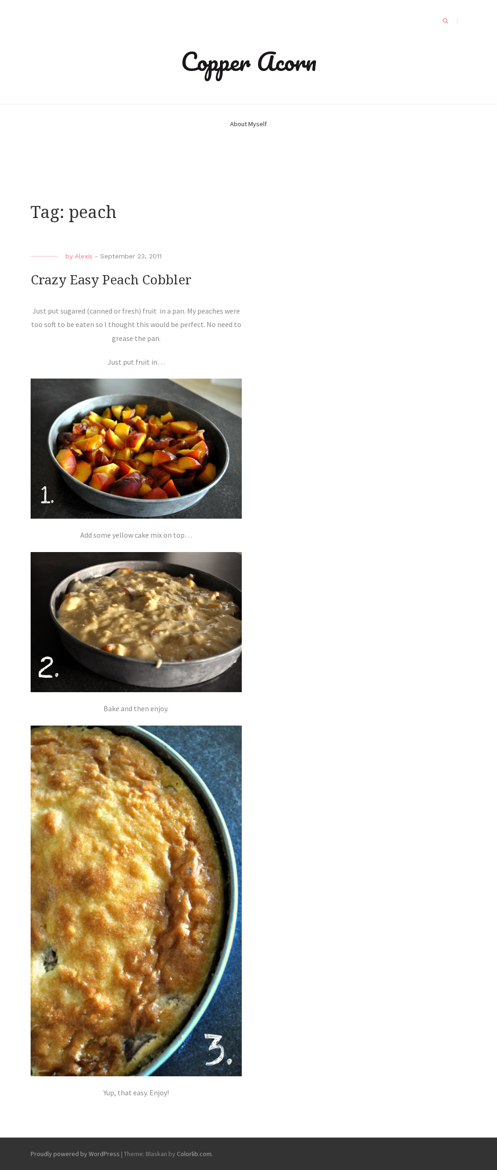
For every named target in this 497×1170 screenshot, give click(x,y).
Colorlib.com (194, 1154)
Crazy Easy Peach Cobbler (111, 280)
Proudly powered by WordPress (75, 1154)
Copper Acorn (248, 61)
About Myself (248, 124)
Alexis (83, 256)
